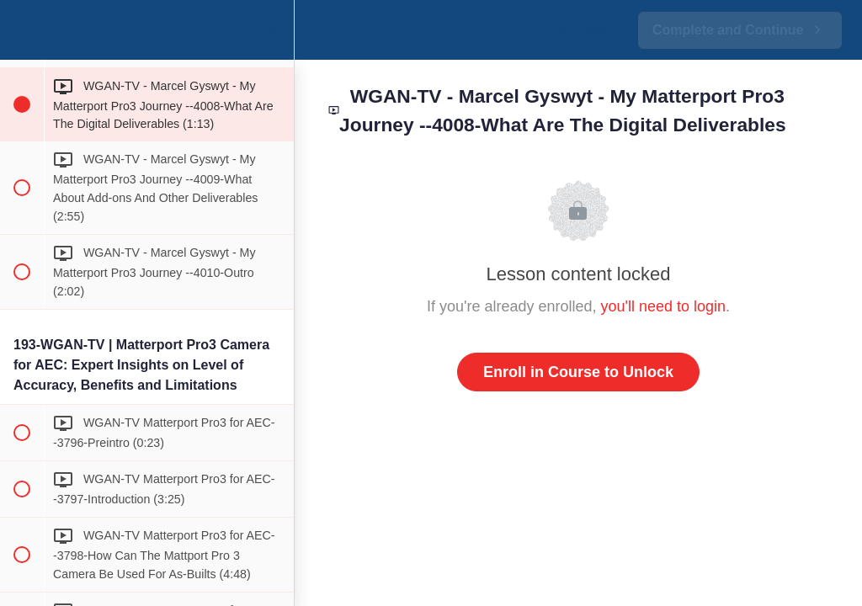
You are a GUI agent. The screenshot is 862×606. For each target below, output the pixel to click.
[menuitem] (273, 30)
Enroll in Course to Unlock (578, 372)
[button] (21, 30)
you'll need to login (663, 306)
